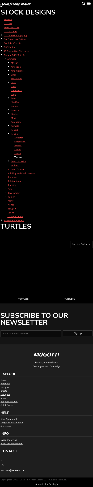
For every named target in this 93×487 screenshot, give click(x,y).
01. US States (10, 31)
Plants (10, 204)
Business (12, 177)
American (16, 66)
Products (5, 383)
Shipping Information (12, 422)
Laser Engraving (9, 440)
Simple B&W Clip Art (15, 55)
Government (13, 193)
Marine (14, 114)
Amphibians (17, 70)
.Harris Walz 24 (11, 27)
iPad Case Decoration (12, 443)
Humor (11, 196)
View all (8, 19)
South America (18, 161)
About (4, 398)
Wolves (15, 165)
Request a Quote (9, 401)
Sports (10, 212)
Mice (13, 118)
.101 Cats (8, 23)
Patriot (10, 200)
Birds (13, 74)
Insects (15, 110)
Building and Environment (21, 173)
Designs (5, 387)
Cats (13, 82)
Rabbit (14, 130)
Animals (11, 59)
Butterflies (16, 78)
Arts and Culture (15, 169)
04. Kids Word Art (13, 43)
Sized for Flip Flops (14, 220)
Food (9, 189)
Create (4, 391)
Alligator (18, 137)
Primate (15, 126)
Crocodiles (20, 141)
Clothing (11, 185)
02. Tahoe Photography (15, 35)
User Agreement (9, 419)
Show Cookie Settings (46, 484)
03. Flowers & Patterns (16, 39)
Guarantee (6, 426)
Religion (11, 208)
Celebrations (14, 181)
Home (4, 380)
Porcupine (16, 122)
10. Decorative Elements (16, 51)
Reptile (14, 134)
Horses (14, 106)
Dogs (13, 94)
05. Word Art (10, 47)
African (14, 63)
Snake (17, 153)
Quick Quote (7, 405)
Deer (13, 86)
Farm (13, 98)
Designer (5, 394)
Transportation (15, 216)
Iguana (18, 145)
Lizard (17, 149)
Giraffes (15, 102)
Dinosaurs (16, 90)
